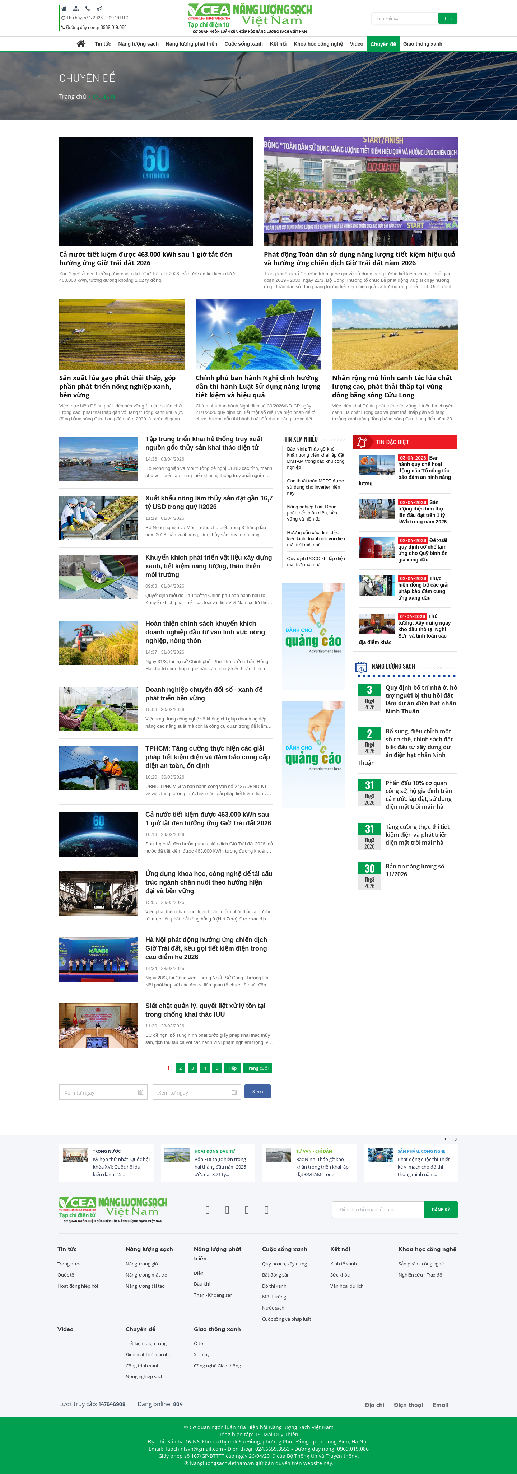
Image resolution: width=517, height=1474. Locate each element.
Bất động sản (276, 1275)
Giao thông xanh (422, 44)
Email (440, 1404)
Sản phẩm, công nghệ (421, 1151)
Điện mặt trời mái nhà (148, 1354)
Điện (199, 1273)
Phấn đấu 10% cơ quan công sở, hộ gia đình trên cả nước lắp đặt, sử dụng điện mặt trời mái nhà (419, 795)
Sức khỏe (340, 1275)
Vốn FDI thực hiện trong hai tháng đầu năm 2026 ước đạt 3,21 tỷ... (220, 1166)
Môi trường (274, 1296)
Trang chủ (72, 97)
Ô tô (198, 1343)
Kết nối (278, 44)
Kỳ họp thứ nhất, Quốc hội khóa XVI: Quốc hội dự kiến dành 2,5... (121, 1166)
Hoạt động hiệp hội (77, 1286)
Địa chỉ (374, 1404)
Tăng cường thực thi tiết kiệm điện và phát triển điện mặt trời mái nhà (418, 834)
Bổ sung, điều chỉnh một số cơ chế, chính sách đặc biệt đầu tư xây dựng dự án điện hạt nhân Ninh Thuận (405, 747)
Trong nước (107, 1151)
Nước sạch (273, 1308)
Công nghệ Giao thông (217, 1365)
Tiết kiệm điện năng (146, 1343)
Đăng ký (441, 1209)
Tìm (448, 18)
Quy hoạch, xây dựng (284, 1263)
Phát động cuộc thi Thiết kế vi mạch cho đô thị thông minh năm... (424, 1166)
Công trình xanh (143, 1365)
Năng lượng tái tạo (145, 1286)
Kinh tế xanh (343, 1263)
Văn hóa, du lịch (346, 1286)
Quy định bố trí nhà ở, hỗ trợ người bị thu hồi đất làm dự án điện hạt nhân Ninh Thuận (421, 699)
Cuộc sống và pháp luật (286, 1319)
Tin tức (103, 44)
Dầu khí (202, 1284)
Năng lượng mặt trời (147, 1275)
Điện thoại (408, 1404)
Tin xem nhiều (301, 439)
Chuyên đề (383, 44)
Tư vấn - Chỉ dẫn (314, 1151)
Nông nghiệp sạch (144, 1376)
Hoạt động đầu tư (215, 1151)
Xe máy (201, 1354)
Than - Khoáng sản (213, 1295)
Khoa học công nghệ (318, 44)
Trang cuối (258, 1068)
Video (356, 44)
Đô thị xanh (274, 1286)
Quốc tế (65, 1275)
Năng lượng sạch (138, 44)
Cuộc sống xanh (244, 44)
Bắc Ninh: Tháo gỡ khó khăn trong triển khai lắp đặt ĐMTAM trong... (322, 1166)
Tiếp (232, 1068)
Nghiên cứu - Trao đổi (421, 1275)
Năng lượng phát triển (192, 44)
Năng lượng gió (142, 1263)
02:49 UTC (117, 17)
